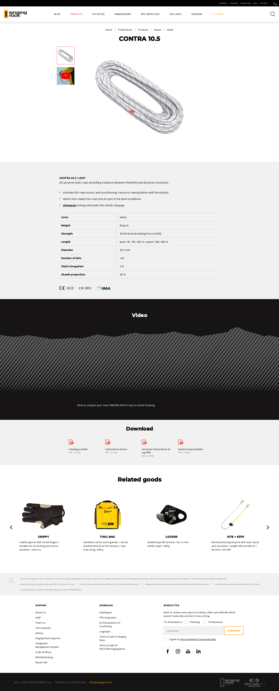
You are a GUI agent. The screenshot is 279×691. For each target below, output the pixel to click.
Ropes (157, 29)
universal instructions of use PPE (156, 450)
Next (268, 528)
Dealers (222, 3)
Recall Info (41, 662)
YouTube (189, 651)
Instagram (178, 651)
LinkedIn (200, 651)
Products (76, 14)
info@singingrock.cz (101, 682)
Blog (57, 14)
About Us (40, 612)
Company (211, 3)
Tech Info (175, 14)
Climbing (195, 622)
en (270, 3)
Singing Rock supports (47, 638)
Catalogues (105, 612)
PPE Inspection (150, 14)
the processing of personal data (198, 639)
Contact (251, 3)
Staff (38, 618)
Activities (98, 14)
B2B (243, 3)
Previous (11, 528)
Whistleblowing (44, 657)
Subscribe (233, 631)
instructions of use (116, 449)
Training (196, 14)
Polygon (254, 682)
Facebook (168, 651)
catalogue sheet (78, 449)
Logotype (104, 631)
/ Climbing (218, 14)
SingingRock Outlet (229, 682)
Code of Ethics (43, 652)
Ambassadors (122, 14)
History (39, 633)
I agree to (192, 639)
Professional (125, 29)
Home (109, 29)
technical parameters (190, 449)
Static (170, 29)
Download (233, 3)
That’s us (40, 623)
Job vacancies (43, 628)
